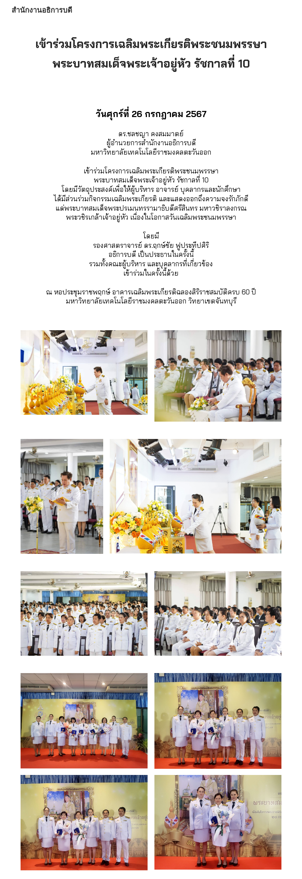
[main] (151, 53)
